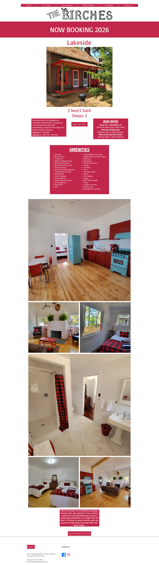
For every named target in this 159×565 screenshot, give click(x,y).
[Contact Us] (31, 547)
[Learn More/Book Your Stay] (79, 533)
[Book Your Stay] (79, 124)
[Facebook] (64, 555)
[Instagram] (69, 555)
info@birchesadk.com (40, 562)
